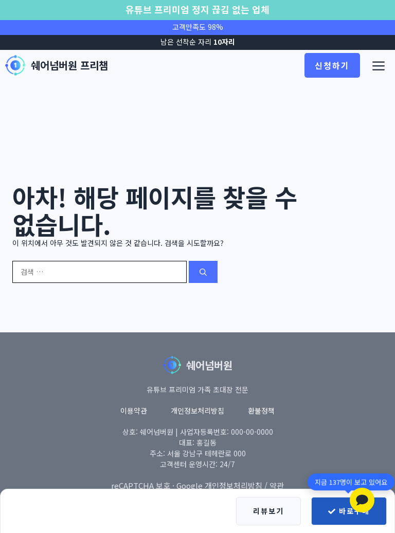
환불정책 (261, 410)
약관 (277, 485)
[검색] (203, 272)
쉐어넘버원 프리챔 (69, 65)
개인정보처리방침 (197, 410)
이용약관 (133, 410)
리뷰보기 (268, 511)
